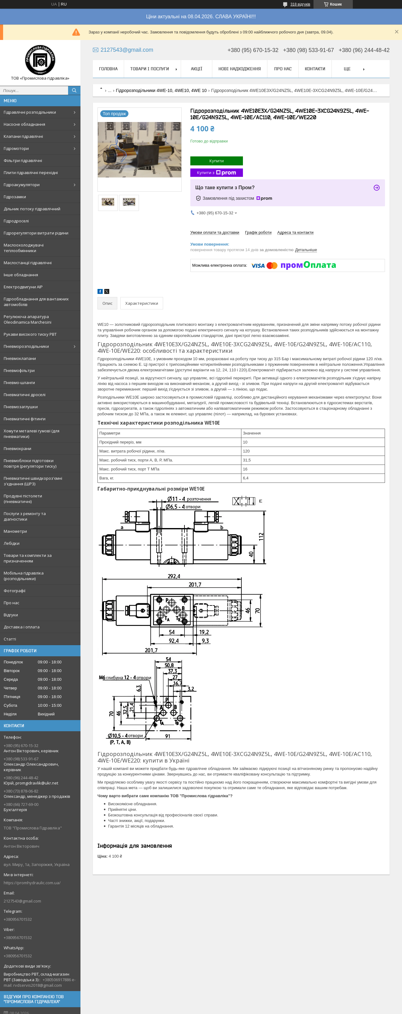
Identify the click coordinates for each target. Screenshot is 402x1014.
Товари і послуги (149, 68)
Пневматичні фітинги (24, 419)
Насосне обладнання (24, 124)
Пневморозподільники (26, 346)
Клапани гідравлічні (23, 136)
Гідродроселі (16, 221)
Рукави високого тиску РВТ (30, 334)
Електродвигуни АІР (23, 287)
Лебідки (11, 543)
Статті (10, 639)
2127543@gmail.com (22, 901)
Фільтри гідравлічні (23, 160)
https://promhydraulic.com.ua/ (32, 882)
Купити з (216, 173)
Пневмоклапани (20, 358)
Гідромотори (16, 148)
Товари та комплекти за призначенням (28, 558)
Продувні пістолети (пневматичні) (23, 498)
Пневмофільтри (19, 370)
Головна (108, 68)
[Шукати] (74, 90)
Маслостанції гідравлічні (28, 262)
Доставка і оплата (22, 627)
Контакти (315, 68)
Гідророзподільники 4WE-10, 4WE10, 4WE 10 (161, 90)
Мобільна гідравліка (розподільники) (24, 575)
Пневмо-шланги (19, 382)
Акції (196, 68)
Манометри (15, 531)
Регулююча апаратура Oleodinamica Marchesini (27, 319)
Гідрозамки (15, 196)
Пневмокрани (17, 448)
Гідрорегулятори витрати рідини (36, 233)
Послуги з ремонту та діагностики (25, 516)
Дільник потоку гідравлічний (32, 209)
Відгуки (11, 615)
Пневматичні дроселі (24, 394)
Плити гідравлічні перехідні (31, 172)
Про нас (11, 602)
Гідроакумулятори (22, 184)
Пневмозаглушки (21, 406)
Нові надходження (239, 68)
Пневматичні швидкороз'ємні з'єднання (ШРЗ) (33, 481)
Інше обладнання (21, 275)
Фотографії (14, 590)
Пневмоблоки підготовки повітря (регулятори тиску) (30, 463)
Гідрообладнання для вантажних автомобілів (36, 301)
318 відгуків (300, 4)
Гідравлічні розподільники (30, 112)
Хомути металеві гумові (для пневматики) (31, 433)
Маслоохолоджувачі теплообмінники (24, 247)
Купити (217, 161)
